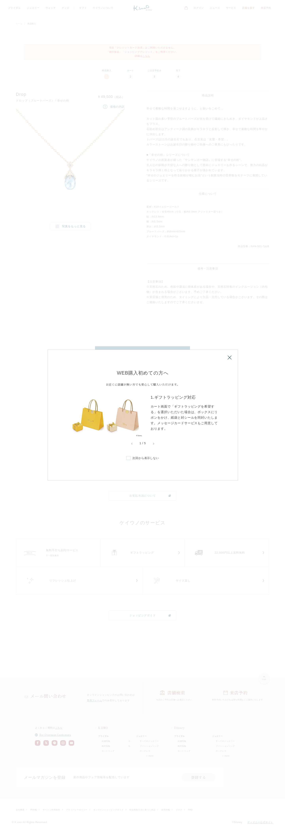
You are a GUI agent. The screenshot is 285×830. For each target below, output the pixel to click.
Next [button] (154, 444)
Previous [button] (132, 444)
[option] (142, 415)
